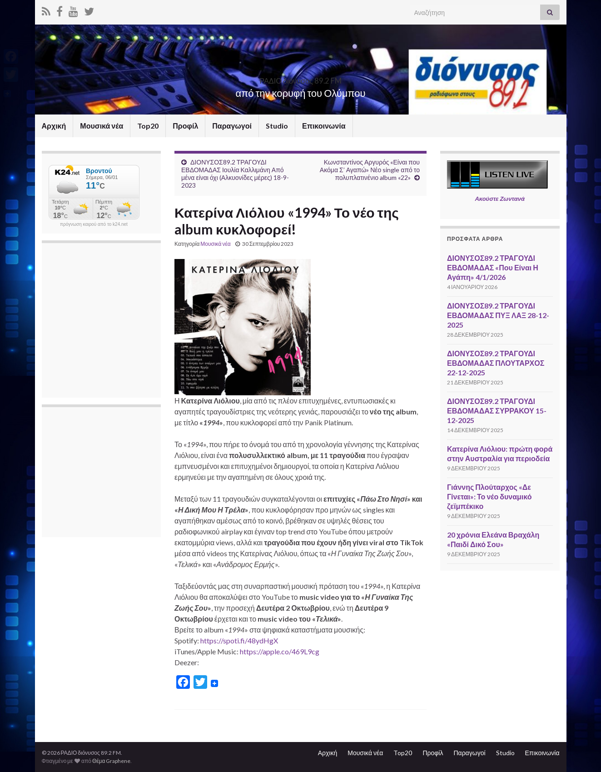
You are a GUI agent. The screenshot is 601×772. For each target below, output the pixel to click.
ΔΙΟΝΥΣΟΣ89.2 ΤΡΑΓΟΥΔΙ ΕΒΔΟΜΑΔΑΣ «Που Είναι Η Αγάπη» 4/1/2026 (492, 267)
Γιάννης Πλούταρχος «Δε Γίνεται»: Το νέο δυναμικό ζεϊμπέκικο (489, 496)
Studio (277, 125)
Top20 (148, 125)
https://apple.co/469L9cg (279, 651)
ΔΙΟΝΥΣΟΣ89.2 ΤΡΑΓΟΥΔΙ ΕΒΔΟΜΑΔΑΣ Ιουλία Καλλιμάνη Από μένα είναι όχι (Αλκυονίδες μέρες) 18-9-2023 (235, 173)
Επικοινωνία (324, 125)
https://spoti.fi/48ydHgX (239, 640)
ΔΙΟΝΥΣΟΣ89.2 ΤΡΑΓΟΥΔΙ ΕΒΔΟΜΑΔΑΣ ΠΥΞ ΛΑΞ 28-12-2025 (498, 315)
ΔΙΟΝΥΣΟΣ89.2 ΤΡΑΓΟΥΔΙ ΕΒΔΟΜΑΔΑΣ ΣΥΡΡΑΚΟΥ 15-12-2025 (496, 410)
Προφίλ (185, 125)
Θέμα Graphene (111, 760)
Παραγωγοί (232, 125)
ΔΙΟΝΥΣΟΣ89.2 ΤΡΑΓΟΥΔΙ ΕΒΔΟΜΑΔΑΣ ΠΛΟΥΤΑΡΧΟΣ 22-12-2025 (495, 363)
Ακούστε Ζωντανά (500, 198)
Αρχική (54, 125)
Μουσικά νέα (101, 125)
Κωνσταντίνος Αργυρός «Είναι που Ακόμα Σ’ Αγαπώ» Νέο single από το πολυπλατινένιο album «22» (370, 169)
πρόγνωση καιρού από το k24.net (94, 224)
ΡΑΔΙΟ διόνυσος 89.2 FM (300, 78)
